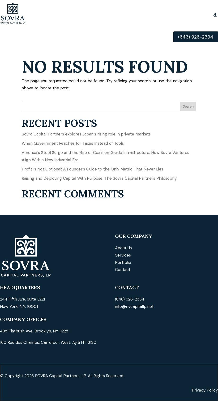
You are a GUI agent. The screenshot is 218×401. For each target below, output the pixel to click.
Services (123, 255)
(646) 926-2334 (195, 37)
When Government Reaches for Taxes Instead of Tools (73, 143)
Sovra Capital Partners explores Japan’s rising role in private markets (86, 134)
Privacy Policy (205, 390)
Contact (122, 269)
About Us (123, 247)
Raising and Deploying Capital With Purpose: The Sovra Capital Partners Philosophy (99, 178)
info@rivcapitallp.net (134, 306)
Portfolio (123, 262)
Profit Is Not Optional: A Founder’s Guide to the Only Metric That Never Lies (92, 169)
